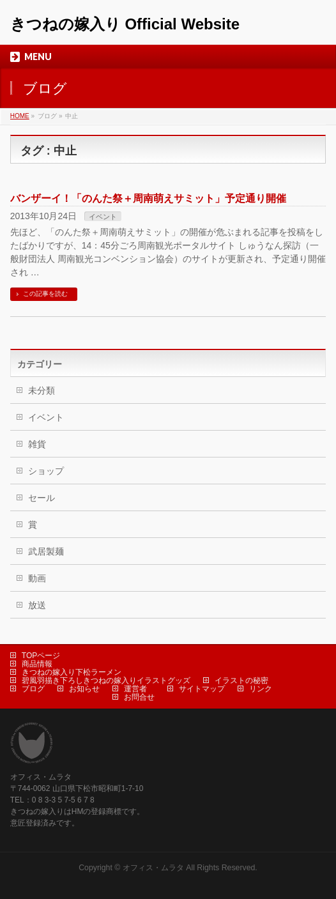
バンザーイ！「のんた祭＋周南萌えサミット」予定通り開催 (148, 198)
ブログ (33, 688)
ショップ (46, 471)
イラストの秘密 (241, 680)
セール (41, 498)
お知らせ (84, 688)
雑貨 (37, 444)
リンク (260, 688)
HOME (19, 115)
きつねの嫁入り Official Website (125, 24)
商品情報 (37, 663)
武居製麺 (46, 551)
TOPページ (41, 655)
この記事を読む (45, 293)
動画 (37, 578)
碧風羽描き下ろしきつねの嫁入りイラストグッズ (106, 680)
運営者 (135, 688)
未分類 (41, 390)
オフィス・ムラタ (153, 867)
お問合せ (139, 697)
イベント (103, 216)
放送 (37, 605)
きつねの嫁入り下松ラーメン (71, 672)
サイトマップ (202, 688)
